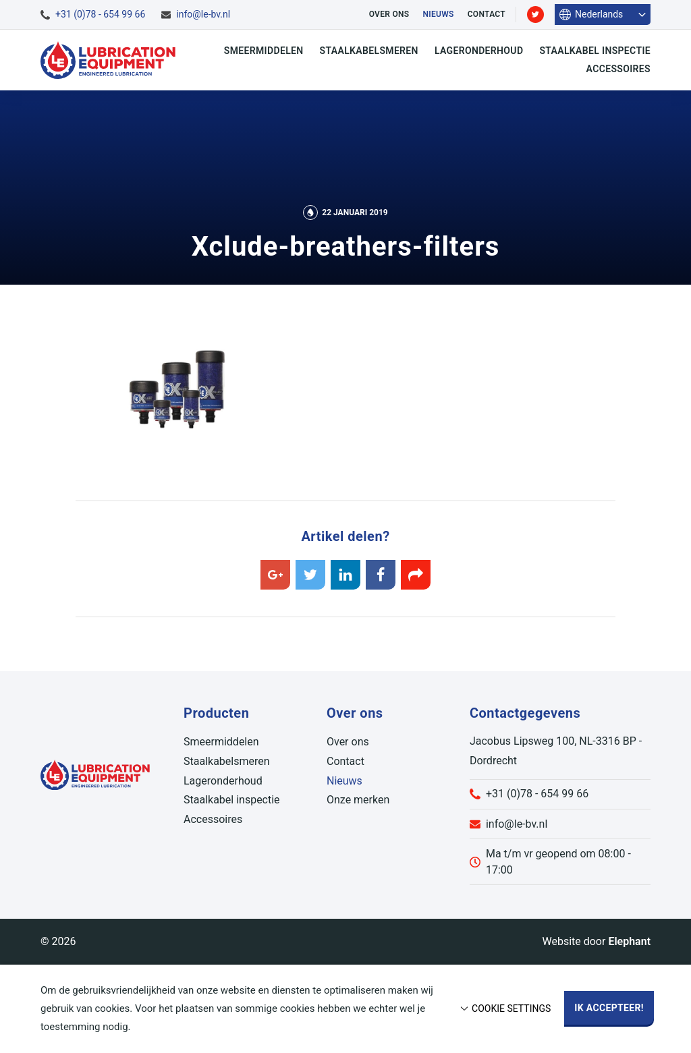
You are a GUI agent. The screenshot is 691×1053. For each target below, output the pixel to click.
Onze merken (358, 799)
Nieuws (437, 14)
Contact (486, 14)
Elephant (629, 941)
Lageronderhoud (479, 50)
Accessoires (618, 68)
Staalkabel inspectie (595, 50)
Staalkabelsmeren (369, 50)
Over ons (389, 14)
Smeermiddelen (264, 50)
